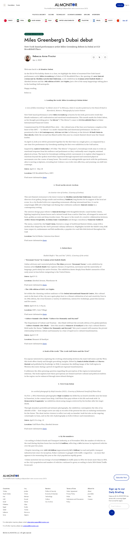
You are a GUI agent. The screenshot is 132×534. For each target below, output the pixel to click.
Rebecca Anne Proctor (44, 56)
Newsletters (11, 6)
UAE (4, 499)
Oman (26, 494)
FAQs (68, 496)
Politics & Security (39, 15)
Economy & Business (75, 15)
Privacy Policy (71, 494)
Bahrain (26, 496)
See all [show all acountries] (125, 22)
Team (89, 496)
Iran (4, 496)
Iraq (25, 489)
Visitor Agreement (72, 491)
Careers (90, 499)
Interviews (96, 15)
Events (18, 6)
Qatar (4, 510)
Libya (25, 504)
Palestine (5, 504)
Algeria (26, 515)
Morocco (27, 512)
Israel (4, 502)
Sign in (127, 6)
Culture (51, 15)
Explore (87, 15)
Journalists (91, 494)
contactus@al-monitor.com (31, 526)
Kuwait (26, 499)
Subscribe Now (121, 477)
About (89, 491)
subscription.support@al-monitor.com (38, 522)
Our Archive (49, 502)
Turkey (5, 491)
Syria (4, 515)
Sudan (26, 507)
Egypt (4, 507)
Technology (60, 15)
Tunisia (26, 510)
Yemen (26, 502)
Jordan (26, 491)
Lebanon (5, 512)
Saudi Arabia (7, 494)
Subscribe (120, 6)
